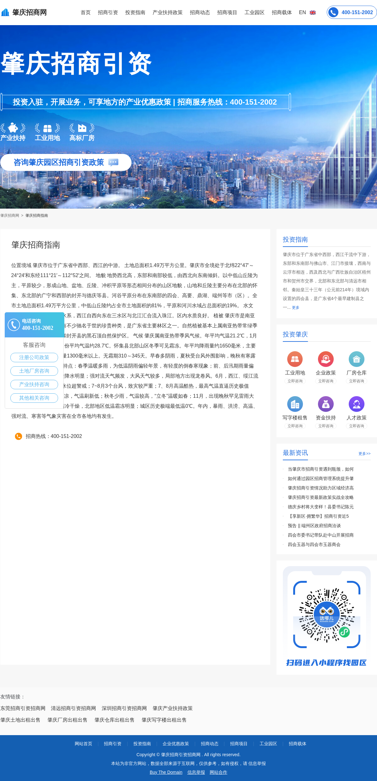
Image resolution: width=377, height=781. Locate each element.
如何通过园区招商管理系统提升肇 (321, 478)
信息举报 (196, 772)
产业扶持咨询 (34, 384)
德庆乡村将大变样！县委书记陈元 (321, 506)
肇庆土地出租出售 (20, 720)
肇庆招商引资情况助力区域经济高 (321, 487)
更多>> (364, 453)
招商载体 (297, 743)
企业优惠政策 (176, 743)
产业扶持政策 (168, 12)
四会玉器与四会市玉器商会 (314, 544)
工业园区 (255, 12)
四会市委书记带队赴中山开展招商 (321, 535)
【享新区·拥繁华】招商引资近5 (318, 516)
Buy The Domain (166, 772)
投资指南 (135, 12)
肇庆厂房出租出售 (67, 720)
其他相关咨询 (34, 398)
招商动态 (200, 12)
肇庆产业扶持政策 (173, 708)
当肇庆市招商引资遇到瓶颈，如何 (321, 469)
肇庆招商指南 (36, 215)
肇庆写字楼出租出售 (164, 720)
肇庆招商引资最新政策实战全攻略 (321, 497)
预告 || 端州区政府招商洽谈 (314, 525)
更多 (295, 307)
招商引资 (108, 12)
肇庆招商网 (10, 215)
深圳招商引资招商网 (124, 708)
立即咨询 (295, 381)
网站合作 (218, 772)
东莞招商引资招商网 (23, 708)
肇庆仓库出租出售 (114, 720)
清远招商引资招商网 (73, 708)
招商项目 (227, 12)
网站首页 (83, 743)
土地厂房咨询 (34, 371)
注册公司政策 (34, 357)
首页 (86, 12)
